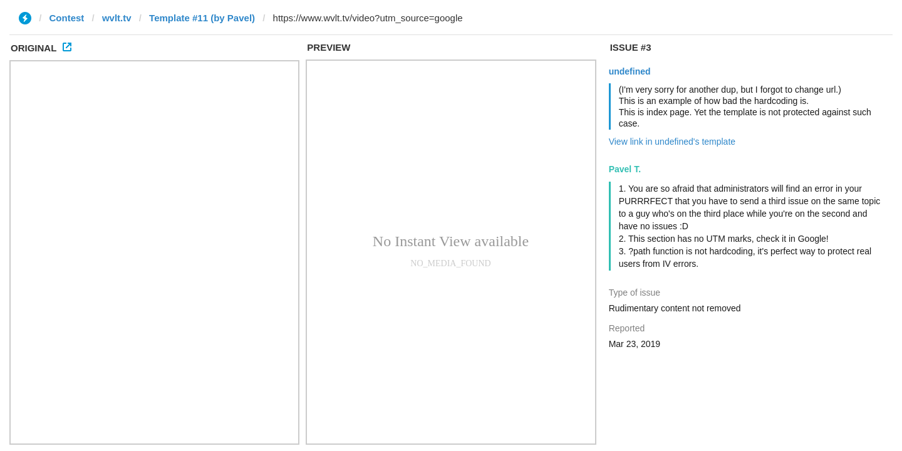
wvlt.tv (117, 18)
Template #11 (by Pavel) (202, 18)
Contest (67, 18)
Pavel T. (625, 169)
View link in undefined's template (672, 142)
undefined (630, 71)
